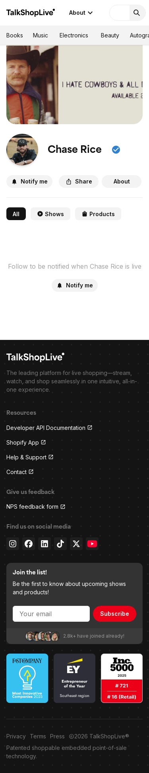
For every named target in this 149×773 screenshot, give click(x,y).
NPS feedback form (36, 506)
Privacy (16, 736)
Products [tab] (98, 214)
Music (40, 35)
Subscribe (114, 613)
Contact (20, 471)
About (82, 13)
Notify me (29, 181)
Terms (38, 736)
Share (79, 181)
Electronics (74, 35)
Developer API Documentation (49, 427)
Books (14, 35)
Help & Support (30, 457)
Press (57, 736)
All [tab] (16, 214)
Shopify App (26, 442)
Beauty (110, 35)
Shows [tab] (50, 214)
